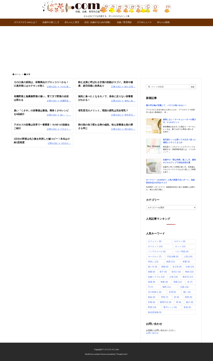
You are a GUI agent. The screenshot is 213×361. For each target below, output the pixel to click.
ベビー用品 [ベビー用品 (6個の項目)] (182, 251)
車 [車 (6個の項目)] (178, 302)
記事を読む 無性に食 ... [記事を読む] (123, 101)
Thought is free (121, 354)
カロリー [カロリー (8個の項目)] (179, 241)
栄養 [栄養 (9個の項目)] (151, 282)
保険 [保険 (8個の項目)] (164, 266)
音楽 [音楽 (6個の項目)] (187, 307)
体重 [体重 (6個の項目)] (186, 261)
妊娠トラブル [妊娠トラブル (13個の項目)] (156, 277)
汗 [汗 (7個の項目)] (150, 287)
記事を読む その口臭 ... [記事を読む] (59, 86)
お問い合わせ (152, 333)
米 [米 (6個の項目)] (176, 297)
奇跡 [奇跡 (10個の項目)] (189, 272)
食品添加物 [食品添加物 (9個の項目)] (154, 312)
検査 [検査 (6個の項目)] (164, 282)
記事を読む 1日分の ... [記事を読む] (59, 143)
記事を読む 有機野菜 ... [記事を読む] (59, 101)
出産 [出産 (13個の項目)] (190, 266)
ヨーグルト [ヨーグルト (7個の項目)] (154, 256)
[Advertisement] (106, 48)
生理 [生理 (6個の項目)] (172, 292)
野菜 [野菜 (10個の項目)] (152, 307)
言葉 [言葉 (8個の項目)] (151, 302)
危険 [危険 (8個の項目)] (151, 272)
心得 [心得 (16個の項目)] (173, 277)
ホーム (18, 74)
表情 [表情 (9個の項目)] (188, 297)
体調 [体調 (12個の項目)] (170, 261)
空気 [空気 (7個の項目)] (164, 297)
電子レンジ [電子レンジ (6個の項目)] (170, 307)
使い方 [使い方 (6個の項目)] (152, 266)
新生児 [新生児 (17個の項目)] (188, 277)
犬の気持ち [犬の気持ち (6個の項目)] (154, 292)
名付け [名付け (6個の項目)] (176, 272)
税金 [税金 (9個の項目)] (151, 297)
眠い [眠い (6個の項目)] (187, 292)
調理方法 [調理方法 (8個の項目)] (165, 302)
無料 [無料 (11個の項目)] (166, 287)
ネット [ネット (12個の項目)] (180, 246)
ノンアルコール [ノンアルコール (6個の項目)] (157, 251)
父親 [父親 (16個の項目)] (184, 287)
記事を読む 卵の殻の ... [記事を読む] (123, 129)
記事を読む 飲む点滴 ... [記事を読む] (123, 86)
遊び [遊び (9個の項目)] (189, 302)
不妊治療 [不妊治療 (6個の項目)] (172, 256)
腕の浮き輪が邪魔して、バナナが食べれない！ (166, 105)
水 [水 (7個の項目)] (189, 282)
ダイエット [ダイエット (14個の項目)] (155, 246)
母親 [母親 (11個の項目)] (177, 282)
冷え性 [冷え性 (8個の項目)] (177, 266)
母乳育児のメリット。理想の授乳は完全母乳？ (103, 110)
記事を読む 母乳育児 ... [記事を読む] (123, 115)
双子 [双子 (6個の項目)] (163, 272)
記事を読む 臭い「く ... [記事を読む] (59, 115)
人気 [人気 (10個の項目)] (188, 256)
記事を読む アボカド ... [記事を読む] (59, 129)
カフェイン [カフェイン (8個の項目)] (154, 241)
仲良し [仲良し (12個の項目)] (153, 261)
